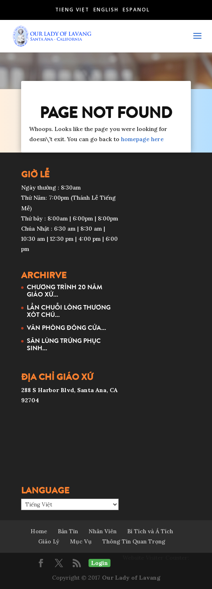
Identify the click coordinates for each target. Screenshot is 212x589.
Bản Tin (68, 531)
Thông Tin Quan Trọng (133, 541)
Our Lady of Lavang (131, 577)
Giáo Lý (48, 541)
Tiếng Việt (72, 9)
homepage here (142, 139)
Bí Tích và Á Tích (150, 531)
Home (38, 531)
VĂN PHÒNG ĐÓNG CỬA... (66, 327)
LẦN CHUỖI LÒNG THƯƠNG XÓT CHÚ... (68, 311)
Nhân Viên (103, 531)
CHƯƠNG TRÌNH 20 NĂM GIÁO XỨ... (64, 290)
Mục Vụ (81, 541)
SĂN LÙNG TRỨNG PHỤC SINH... (64, 344)
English (106, 9)
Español (136, 9)
